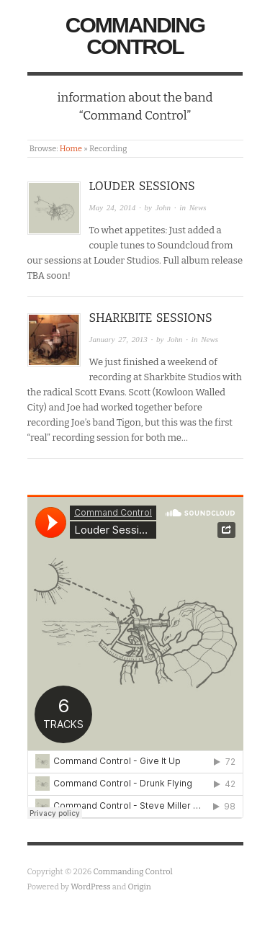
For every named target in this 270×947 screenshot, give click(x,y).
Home (71, 148)
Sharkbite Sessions (150, 318)
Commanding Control (135, 35)
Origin (139, 887)
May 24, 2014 (112, 207)
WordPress (91, 887)
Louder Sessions (142, 186)
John (163, 207)
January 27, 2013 (118, 339)
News (198, 207)
